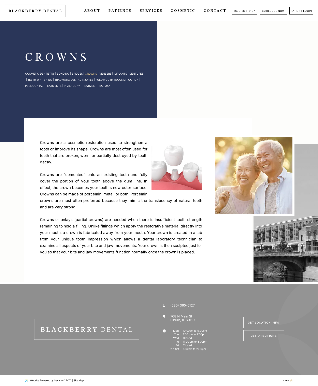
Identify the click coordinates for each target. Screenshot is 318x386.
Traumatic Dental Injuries (74, 79)
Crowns (91, 73)
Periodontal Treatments (43, 85)
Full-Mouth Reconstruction (117, 79)
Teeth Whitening (40, 79)
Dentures (136, 73)
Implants (120, 73)
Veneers (105, 73)
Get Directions (264, 335)
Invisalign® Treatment (80, 85)
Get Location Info (263, 322)
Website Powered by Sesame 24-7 (48, 380)
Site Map (79, 380)
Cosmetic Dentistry (39, 73)
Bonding (63, 73)
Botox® (105, 85)
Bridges (77, 73)
